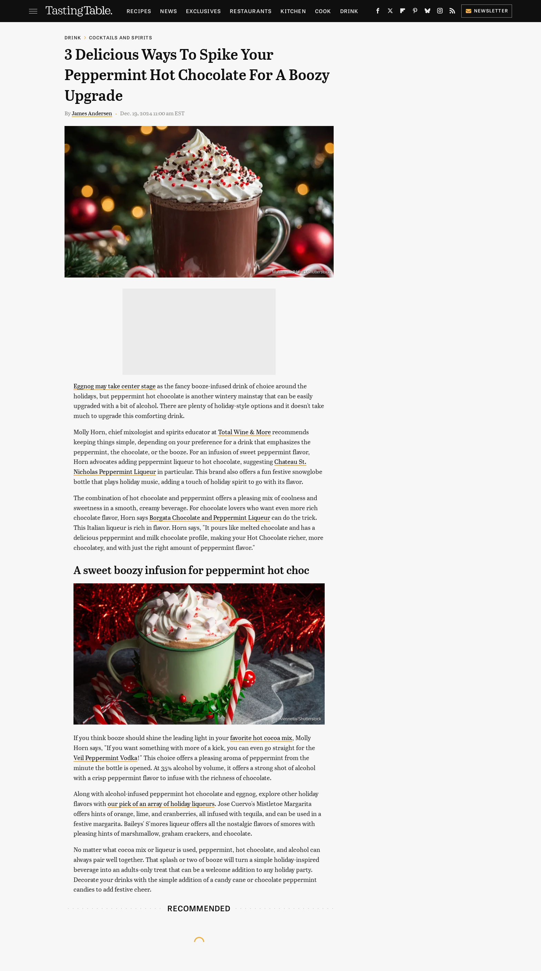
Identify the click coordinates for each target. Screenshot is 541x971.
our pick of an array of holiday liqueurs (161, 803)
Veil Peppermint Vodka (105, 757)
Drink (349, 11)
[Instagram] (439, 12)
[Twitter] (390, 12)
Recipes (139, 11)
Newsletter (486, 10)
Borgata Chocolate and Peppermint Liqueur (209, 517)
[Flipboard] (402, 12)
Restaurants (251, 11)
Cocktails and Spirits (120, 37)
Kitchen (293, 11)
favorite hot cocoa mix (261, 737)
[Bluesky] (427, 12)
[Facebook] (377, 12)
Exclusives (203, 11)
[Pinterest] (415, 12)
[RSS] (452, 12)
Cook (323, 11)
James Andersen (92, 113)
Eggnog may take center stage (114, 385)
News (168, 11)
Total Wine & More (244, 431)
